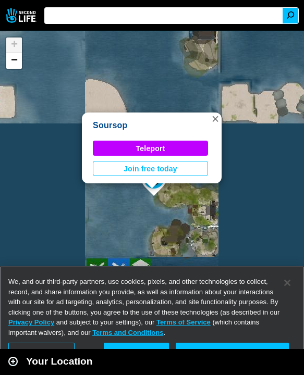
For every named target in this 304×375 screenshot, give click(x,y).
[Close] (287, 282)
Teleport (150, 148)
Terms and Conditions (127, 332)
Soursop (110, 125)
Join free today (150, 169)
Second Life (22, 15)
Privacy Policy (31, 322)
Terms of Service (183, 322)
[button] (215, 119)
